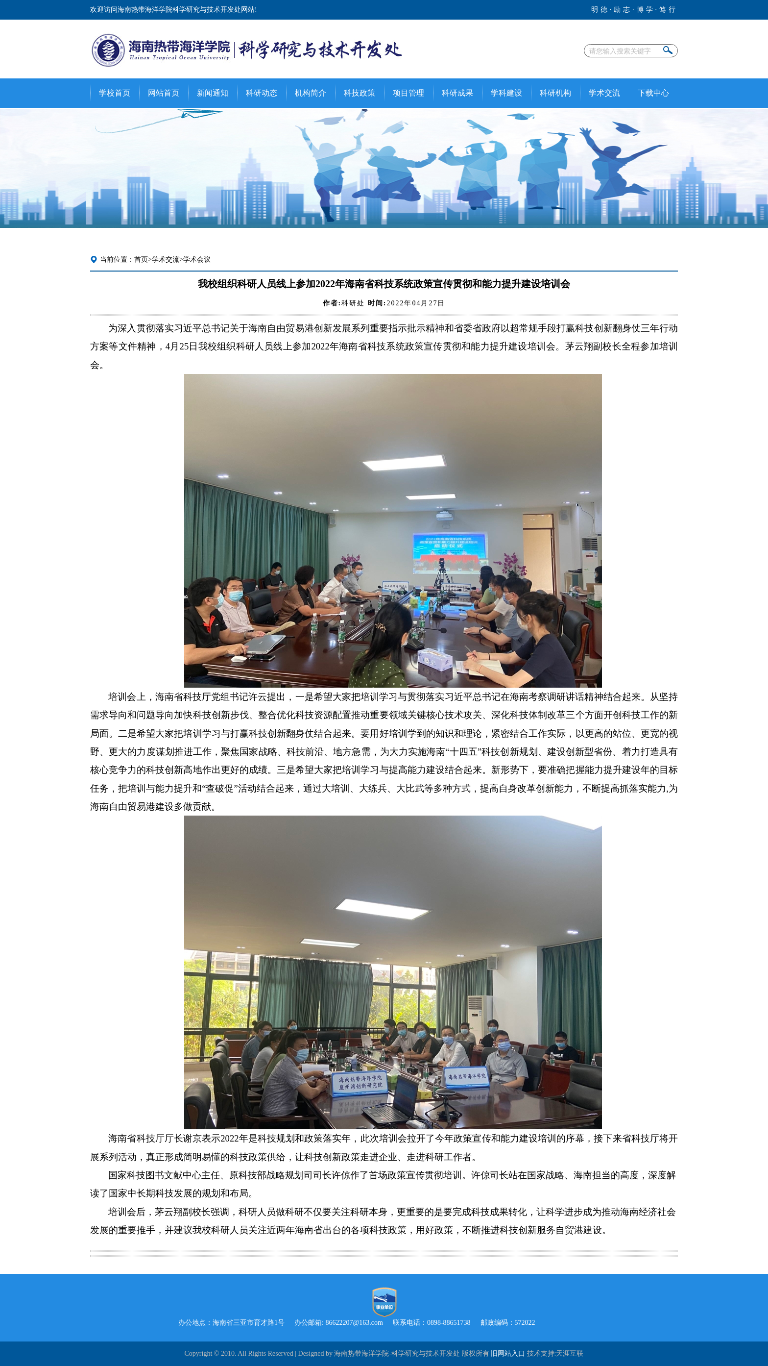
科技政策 (359, 93)
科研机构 (555, 93)
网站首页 (163, 93)
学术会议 (197, 259)
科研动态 (261, 93)
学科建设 (506, 93)
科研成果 (457, 93)
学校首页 (114, 93)
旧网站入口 (508, 1353)
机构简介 (310, 93)
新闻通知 (212, 93)
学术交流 (604, 93)
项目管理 (408, 93)
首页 (141, 259)
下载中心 (653, 93)
